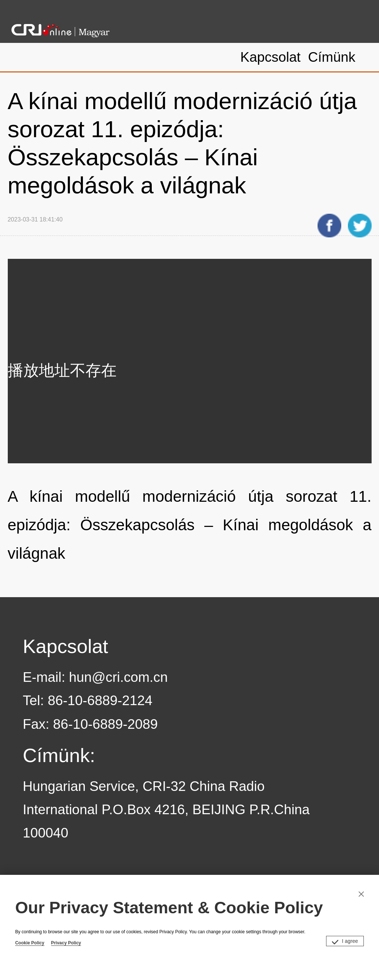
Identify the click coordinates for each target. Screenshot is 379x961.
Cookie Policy (29, 942)
